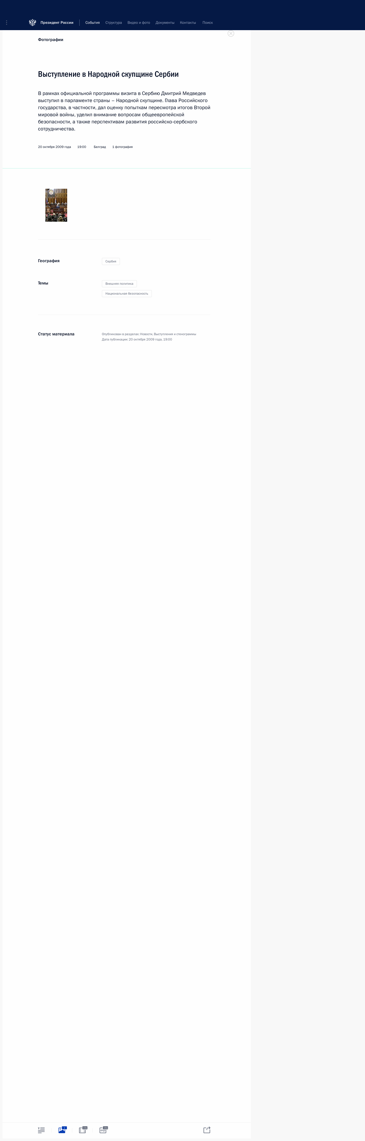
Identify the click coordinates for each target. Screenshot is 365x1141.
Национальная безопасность (126, 293)
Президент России (57, 7)
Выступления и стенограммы (175, 334)
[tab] (41, 1130)
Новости (146, 334)
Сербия (110, 261)
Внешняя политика (119, 283)
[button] (8, 7)
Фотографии (50, 40)
